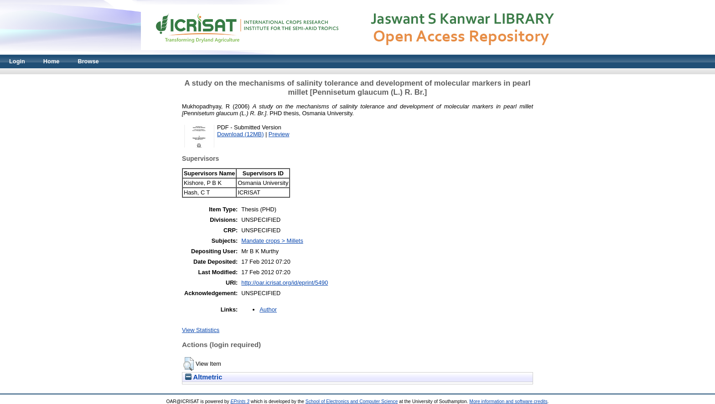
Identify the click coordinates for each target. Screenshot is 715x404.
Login (17, 61)
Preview (279, 134)
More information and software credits (508, 401)
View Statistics (200, 330)
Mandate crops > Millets (272, 240)
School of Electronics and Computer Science (352, 401)
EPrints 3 (239, 401)
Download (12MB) (240, 134)
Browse (88, 61)
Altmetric (203, 377)
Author (268, 309)
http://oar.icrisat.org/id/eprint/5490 (284, 282)
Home (51, 61)
